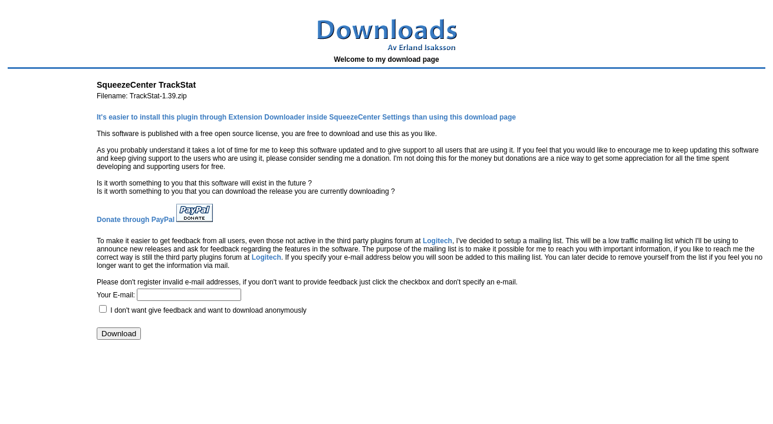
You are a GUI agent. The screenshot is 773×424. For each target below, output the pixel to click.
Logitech (437, 241)
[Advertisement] (219, 381)
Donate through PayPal (136, 220)
